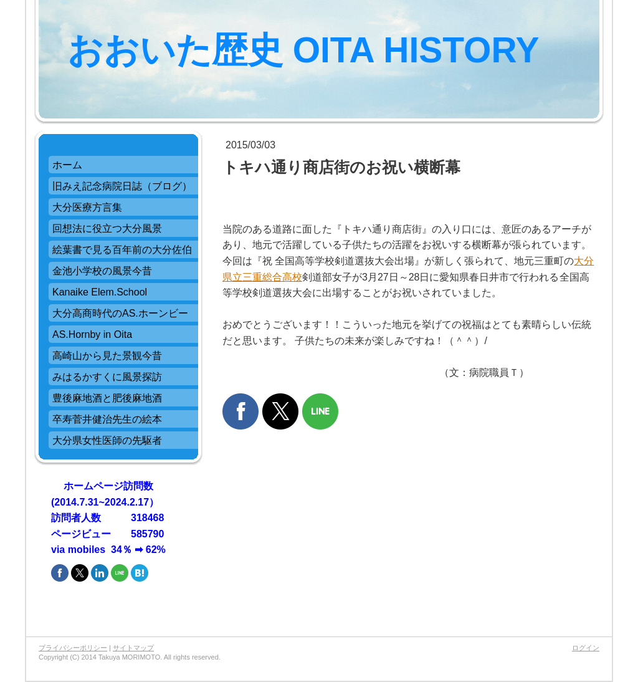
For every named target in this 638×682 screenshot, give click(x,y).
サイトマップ (133, 647)
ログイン (585, 647)
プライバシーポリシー (73, 647)
